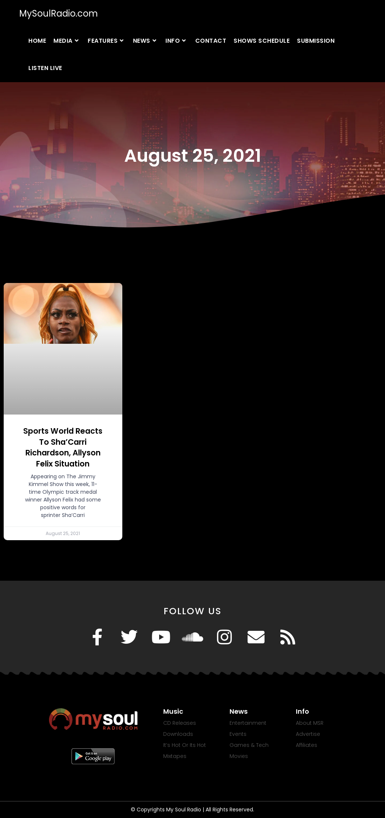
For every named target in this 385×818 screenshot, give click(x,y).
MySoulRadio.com (58, 13)
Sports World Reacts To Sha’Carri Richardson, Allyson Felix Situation (62, 447)
